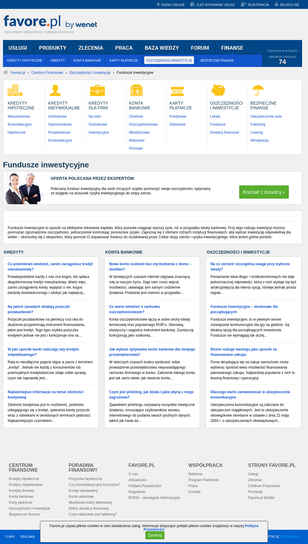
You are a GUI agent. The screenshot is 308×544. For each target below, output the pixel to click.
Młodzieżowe (139, 132)
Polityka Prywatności (145, 486)
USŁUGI (18, 47)
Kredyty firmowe (21, 491)
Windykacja (260, 140)
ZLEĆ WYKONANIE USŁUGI (215, 5)
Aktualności (138, 480)
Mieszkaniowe (19, 116)
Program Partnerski (203, 480)
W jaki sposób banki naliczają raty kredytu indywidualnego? (43, 352)
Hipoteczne (16, 132)
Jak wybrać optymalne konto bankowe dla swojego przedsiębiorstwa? (152, 352)
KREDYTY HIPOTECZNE (24, 60)
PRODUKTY (52, 47)
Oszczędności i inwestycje (29, 508)
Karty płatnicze (20, 502)
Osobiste (136, 116)
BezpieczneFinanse (264, 105)
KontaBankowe (139, 105)
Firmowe (136, 148)
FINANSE (232, 47)
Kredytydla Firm (98, 105)
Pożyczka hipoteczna (85, 479)
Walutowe (137, 140)
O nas (133, 474)
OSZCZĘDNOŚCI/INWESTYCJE (169, 60)
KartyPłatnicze (180, 105)
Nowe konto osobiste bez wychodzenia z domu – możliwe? (150, 266)
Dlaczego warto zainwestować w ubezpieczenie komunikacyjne (250, 394)
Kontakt (194, 492)
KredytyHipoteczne (21, 105)
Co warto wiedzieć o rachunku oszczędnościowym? (134, 309)
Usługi (253, 474)
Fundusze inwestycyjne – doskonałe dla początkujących (244, 309)
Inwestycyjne (99, 132)
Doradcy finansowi (224, 132)
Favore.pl (52, 22)
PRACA (124, 47)
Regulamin (137, 492)
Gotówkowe (57, 116)
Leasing (257, 132)
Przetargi (255, 492)
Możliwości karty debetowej (90, 502)
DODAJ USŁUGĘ (173, 5)
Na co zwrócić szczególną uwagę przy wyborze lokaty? (250, 266)
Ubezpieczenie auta (266, 116)
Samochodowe (60, 124)
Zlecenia (255, 480)
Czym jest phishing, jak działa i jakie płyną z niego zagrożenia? (151, 394)
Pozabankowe (59, 132)
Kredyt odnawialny (83, 491)
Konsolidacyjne (20, 124)
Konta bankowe (21, 497)
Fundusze (218, 124)
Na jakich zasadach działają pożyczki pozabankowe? (39, 309)
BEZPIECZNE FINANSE (217, 60)
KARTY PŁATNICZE (124, 60)
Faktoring (258, 124)
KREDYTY (58, 60)
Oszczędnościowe (143, 124)
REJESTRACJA (258, 5)
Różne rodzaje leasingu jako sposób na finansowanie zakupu (244, 352)
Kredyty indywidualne (25, 485)
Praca (193, 486)
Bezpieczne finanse (24, 514)
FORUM (200, 47)
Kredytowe (177, 116)
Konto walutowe (81, 497)
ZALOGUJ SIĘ (289, 5)
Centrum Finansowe (264, 486)
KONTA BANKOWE (87, 60)
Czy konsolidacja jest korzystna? (94, 485)
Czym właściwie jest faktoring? (93, 514)
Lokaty (215, 116)
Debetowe (177, 124)
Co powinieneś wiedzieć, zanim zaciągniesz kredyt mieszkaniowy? (50, 266)
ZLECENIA (90, 47)
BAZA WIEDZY (162, 47)
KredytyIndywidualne (64, 105)
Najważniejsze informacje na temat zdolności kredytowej (46, 394)
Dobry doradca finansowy (89, 508)
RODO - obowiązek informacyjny (154, 498)
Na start (95, 116)
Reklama (195, 474)
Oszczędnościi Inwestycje (226, 105)
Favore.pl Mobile (261, 498)
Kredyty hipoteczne (24, 479)
